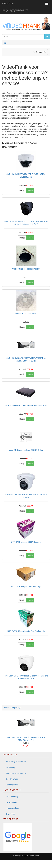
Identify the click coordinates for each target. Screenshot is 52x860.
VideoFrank (8, 3)
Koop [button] (30, 190)
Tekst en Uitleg (12, 797)
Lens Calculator (12, 808)
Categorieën (40, 52)
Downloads (10, 814)
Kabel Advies (11, 802)
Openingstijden (12, 785)
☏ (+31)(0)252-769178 (15, 10)
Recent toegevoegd (12, 707)
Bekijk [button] (22, 190)
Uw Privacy (10, 767)
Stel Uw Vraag (12, 779)
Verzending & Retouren (16, 761)
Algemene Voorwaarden (16, 773)
